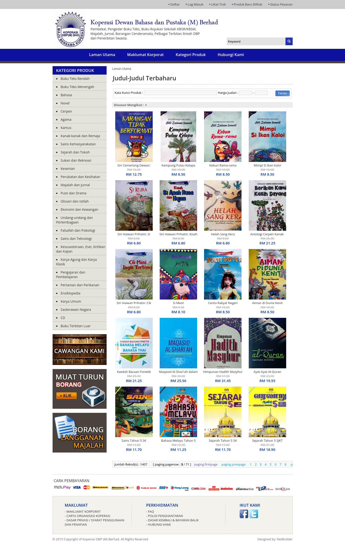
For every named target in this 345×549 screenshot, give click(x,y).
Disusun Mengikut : (130, 105)
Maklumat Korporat (145, 54)
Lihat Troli (218, 4)
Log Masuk (195, 4)
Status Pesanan (281, 4)
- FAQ (150, 511)
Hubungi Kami (231, 54)
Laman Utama (102, 54)
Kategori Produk (191, 54)
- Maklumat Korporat (83, 511)
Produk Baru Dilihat (248, 4)
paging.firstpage (206, 464)
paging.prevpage (233, 464)
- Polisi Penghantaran (164, 516)
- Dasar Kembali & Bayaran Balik (172, 520)
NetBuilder (284, 539)
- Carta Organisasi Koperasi (87, 516)
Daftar (175, 4)
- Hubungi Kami (158, 524)
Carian (282, 93)
